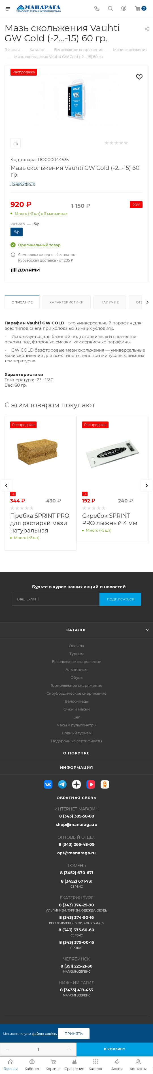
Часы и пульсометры (76, 725)
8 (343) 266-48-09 (77, 844)
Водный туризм (77, 733)
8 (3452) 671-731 (76, 884)
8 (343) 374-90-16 (76, 920)
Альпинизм (76, 669)
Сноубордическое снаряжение (76, 693)
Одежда (76, 645)
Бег (76, 717)
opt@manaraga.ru (76, 852)
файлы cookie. (44, 1034)
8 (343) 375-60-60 (76, 932)
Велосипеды (77, 701)
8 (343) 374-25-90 (76, 907)
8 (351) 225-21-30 (76, 969)
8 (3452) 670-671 (76, 872)
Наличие (110, 302)
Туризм (76, 653)
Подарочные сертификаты (76, 741)
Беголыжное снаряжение (76, 661)
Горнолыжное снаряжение (76, 685)
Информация (76, 767)
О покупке (76, 753)
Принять (74, 1034)
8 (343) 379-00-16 (76, 945)
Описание (22, 302)
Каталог (76, 630)
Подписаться (121, 599)
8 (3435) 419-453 (76, 992)
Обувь (76, 677)
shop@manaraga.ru (76, 824)
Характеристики (67, 302)
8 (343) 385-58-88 (76, 816)
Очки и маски (76, 709)
